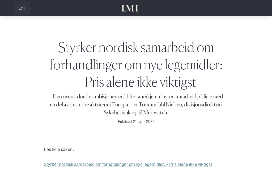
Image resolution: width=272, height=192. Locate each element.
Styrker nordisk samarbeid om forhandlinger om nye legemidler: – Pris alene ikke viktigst (128, 164)
